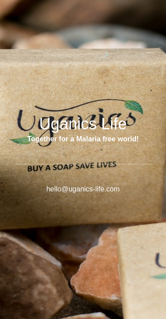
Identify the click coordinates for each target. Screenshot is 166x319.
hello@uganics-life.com (83, 189)
